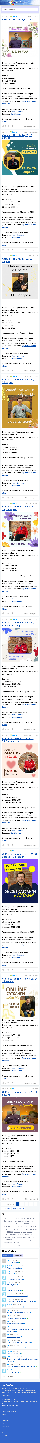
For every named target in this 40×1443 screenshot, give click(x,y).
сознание (16, 1240)
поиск (26, 1229)
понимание (33, 1229)
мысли (20, 1226)
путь (32, 1234)
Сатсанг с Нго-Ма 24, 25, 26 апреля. (17, 136)
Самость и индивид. (13, 1290)
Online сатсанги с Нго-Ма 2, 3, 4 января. (19, 1093)
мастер (33, 1224)
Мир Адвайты (7, 1385)
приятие (29, 1232)
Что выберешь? (12, 1372)
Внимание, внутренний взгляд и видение (20, 1367)
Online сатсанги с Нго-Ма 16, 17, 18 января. (20, 980)
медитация (6, 1226)
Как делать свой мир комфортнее (18, 1312)
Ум (14, 1243)
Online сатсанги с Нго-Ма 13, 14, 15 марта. (18, 508)
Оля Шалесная (16, 114)
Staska (13, 16)
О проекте (5, 1433)
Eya (8, 1218)
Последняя (6, 1208)
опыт (34, 1226)
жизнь (27, 1221)
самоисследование (19, 1237)
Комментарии (7, 1255)
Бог (5, 1221)
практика (17, 1232)
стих (21, 1240)
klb (8, 1260)
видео (10, 1221)
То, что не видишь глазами (16, 1348)
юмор (19, 1245)
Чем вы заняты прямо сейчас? (17, 1296)
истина (6, 1224)
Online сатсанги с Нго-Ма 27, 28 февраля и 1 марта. (19, 624)
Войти (4, 1414)
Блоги (3, 1424)
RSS (11, 1376)
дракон (21, 1221)
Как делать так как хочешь (16, 1318)
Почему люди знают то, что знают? (18, 1342)
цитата (25, 1242)
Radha (9, 1357)
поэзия (10, 1231)
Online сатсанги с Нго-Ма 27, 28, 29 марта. (20, 381)
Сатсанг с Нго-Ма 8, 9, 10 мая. (18, 19)
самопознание (31, 1237)
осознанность (15, 1229)
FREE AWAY (14, 1218)
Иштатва (12, 1224)
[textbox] (20, 9)
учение (19, 1243)
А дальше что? (12, 1262)
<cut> (4, 1218)
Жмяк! (4, 121)
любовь (27, 1224)
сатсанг (8, 1240)
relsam (9, 1266)
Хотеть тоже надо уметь (15, 1324)
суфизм (32, 1240)
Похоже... (10, 1273)
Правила (4, 1435)
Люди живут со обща (14, 1268)
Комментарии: (31, 126)
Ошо (22, 1229)
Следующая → (18, 1208)
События (5, 16)
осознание (6, 1229)
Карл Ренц (19, 1224)
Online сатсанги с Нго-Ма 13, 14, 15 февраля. (18, 739)
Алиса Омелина (18, 111)
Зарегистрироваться (9, 1412)
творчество (7, 1242)
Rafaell (9, 1351)
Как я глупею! (11, 1285)
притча (23, 1232)
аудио (35, 1218)
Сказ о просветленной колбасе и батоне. (20, 1301)
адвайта (21, 1218)
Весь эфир (5, 1376)
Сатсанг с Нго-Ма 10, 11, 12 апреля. (17, 260)
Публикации (18, 1255)
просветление (23, 1234)
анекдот (29, 1218)
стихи (26, 1240)
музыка (14, 1226)
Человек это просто (13, 1337)
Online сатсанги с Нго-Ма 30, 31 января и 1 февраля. (19, 855)
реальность (6, 1237)
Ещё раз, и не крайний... (15, 1307)
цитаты (30, 1242)
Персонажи (5, 1426)
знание (33, 1221)
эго (35, 1242)
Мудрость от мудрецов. (15, 1279)
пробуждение (11, 1234)
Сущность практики (13, 1353)
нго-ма (26, 1226)
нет (31, 1226)
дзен (15, 1221)
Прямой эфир (9, 1251)
